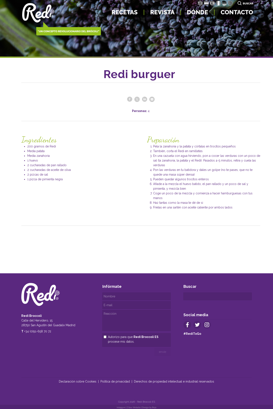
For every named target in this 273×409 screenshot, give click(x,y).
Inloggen (121, 407)
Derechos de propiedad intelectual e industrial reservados (174, 381)
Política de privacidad (115, 381)
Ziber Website (134, 407)
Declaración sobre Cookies (77, 381)
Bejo (154, 407)
